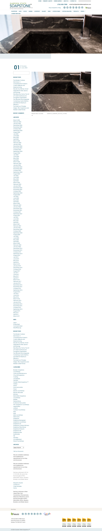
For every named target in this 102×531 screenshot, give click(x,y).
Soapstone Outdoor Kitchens (21, 425)
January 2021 (17, 227)
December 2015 (17, 304)
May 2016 (16, 297)
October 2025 (17, 129)
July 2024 (15, 155)
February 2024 (17, 163)
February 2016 (17, 300)
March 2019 (16, 264)
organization (16, 406)
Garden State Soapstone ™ (20, 382)
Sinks (49, 11)
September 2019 (17, 253)
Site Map (13, 509)
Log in (15, 322)
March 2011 (16, 316)
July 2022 (15, 196)
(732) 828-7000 (62, 4)
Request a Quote (47, 1)
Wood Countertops (18, 441)
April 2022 (16, 201)
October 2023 (17, 170)
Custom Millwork (67, 11)
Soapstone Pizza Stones (19, 427)
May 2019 (16, 260)
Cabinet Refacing (15, 13)
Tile (14, 436)
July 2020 (15, 236)
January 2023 (17, 186)
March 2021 (16, 224)
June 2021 (16, 219)
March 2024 (16, 162)
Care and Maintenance (20, 373)
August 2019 (16, 255)
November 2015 (17, 305)
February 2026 (17, 122)
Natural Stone (17, 401)
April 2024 (16, 160)
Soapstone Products (18, 429)
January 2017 (17, 283)
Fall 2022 (15, 380)
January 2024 (17, 165)
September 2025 (17, 130)
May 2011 (16, 312)
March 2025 (16, 141)
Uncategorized (17, 439)
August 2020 (16, 234)
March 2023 (16, 182)
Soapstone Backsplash (19, 420)
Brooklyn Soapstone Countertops (18, 370)
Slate (20, 11)
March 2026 (16, 120)
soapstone (16, 418)
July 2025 (15, 134)
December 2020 (17, 229)
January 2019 (17, 266)
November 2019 (17, 250)
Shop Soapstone (53, 7)
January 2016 (17, 302)
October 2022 (17, 191)
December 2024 (17, 146)
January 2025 (17, 144)
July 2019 (15, 257)
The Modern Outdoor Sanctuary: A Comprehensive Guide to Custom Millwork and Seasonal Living (20, 83)
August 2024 (16, 153)
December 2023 (17, 167)
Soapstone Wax (17, 432)
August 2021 (16, 215)
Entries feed (16, 324)
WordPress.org (17, 328)
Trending (15, 437)
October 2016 (17, 288)
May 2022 (16, 200)
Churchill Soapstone (18, 375)
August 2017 (16, 271)
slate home (16, 417)
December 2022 (17, 188)
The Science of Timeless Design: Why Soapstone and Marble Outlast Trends (21, 107)
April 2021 (16, 222)
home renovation (18, 387)
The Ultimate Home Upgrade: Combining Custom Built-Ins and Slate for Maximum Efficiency (21, 101)
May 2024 (16, 158)
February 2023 (17, 184)
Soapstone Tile (17, 430)
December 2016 (17, 285)
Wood (25, 11)
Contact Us (73, 1)
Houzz (15, 389)
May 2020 (16, 240)
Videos (82, 11)
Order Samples (58, 1)
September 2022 (17, 193)
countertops (16, 378)
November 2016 (17, 286)
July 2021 (15, 217)
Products (76, 11)
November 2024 (17, 148)
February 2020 (17, 245)
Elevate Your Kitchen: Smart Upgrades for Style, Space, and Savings (20, 90)
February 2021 (17, 226)
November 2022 (17, 189)
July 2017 (15, 273)
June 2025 (16, 136)
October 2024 (17, 149)
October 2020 (17, 231)
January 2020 (17, 247)
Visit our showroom (18, 451)
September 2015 (17, 309)
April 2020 (16, 241)
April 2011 (16, 314)
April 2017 (16, 278)
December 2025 (17, 125)
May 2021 (16, 220)
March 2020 (16, 243)
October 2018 (17, 269)
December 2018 (17, 267)
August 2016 (16, 292)
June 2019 (16, 259)
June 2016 (16, 295)
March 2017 (16, 279)
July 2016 (15, 293)
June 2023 (16, 177)
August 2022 (16, 194)
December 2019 (17, 248)
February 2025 (17, 142)
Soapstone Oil (17, 423)
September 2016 (17, 290)
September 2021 (17, 214)
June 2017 (16, 274)
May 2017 (16, 276)
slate (14, 413)
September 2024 (17, 151)
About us (66, 1)
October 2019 (17, 252)
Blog (59, 7)
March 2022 (16, 203)
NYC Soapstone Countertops (21, 404)
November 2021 (17, 210)
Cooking (15, 377)
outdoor (15, 408)
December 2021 (17, 208)
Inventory (37, 11)
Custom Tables (56, 11)
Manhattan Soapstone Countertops (19, 396)
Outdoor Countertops (19, 410)
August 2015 (16, 311)
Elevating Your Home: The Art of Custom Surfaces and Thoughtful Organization (21, 95)
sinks (14, 411)
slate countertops (18, 415)
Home (39, 1)
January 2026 (17, 123)
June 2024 (16, 156)
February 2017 (17, 281)
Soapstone (14, 11)
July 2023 (15, 175)
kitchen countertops (18, 391)
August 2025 (16, 132)
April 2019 (16, 262)
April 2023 (16, 181)
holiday (15, 384)
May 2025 (16, 137)
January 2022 (17, 207)
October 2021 (17, 212)
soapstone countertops (19, 422)
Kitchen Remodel (18, 392)
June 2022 (16, 198)
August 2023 (16, 174)
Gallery (44, 11)
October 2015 (17, 307)
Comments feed (17, 326)
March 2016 (16, 299)
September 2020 (17, 233)
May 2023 (16, 179)
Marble (30, 11)
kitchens (15, 394)
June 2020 (16, 238)
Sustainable (16, 434)
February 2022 (17, 205)
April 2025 (16, 139)
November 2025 (17, 127)
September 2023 (17, 172)
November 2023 (17, 168)
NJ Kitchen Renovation (19, 403)
